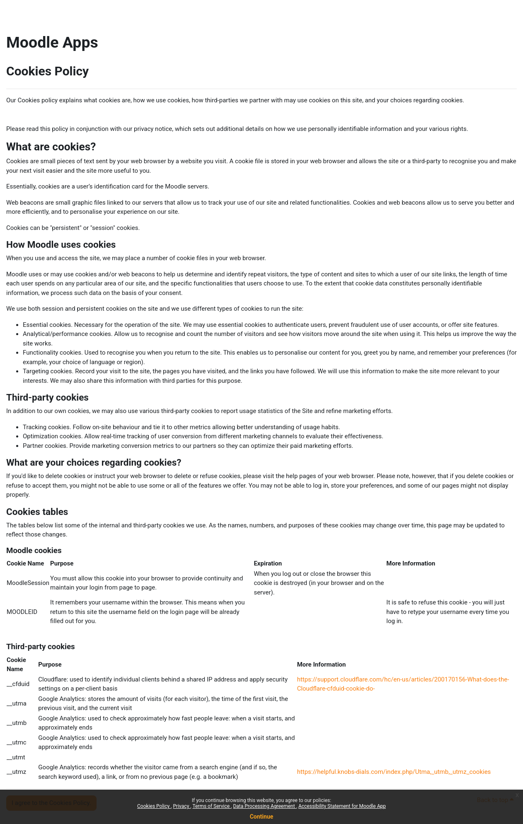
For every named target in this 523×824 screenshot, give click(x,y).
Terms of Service (211, 806)
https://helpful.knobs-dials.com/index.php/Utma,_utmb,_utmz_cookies (394, 772)
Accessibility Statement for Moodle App (342, 806)
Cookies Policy (154, 806)
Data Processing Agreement (264, 806)
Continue (262, 816)
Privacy (182, 806)
